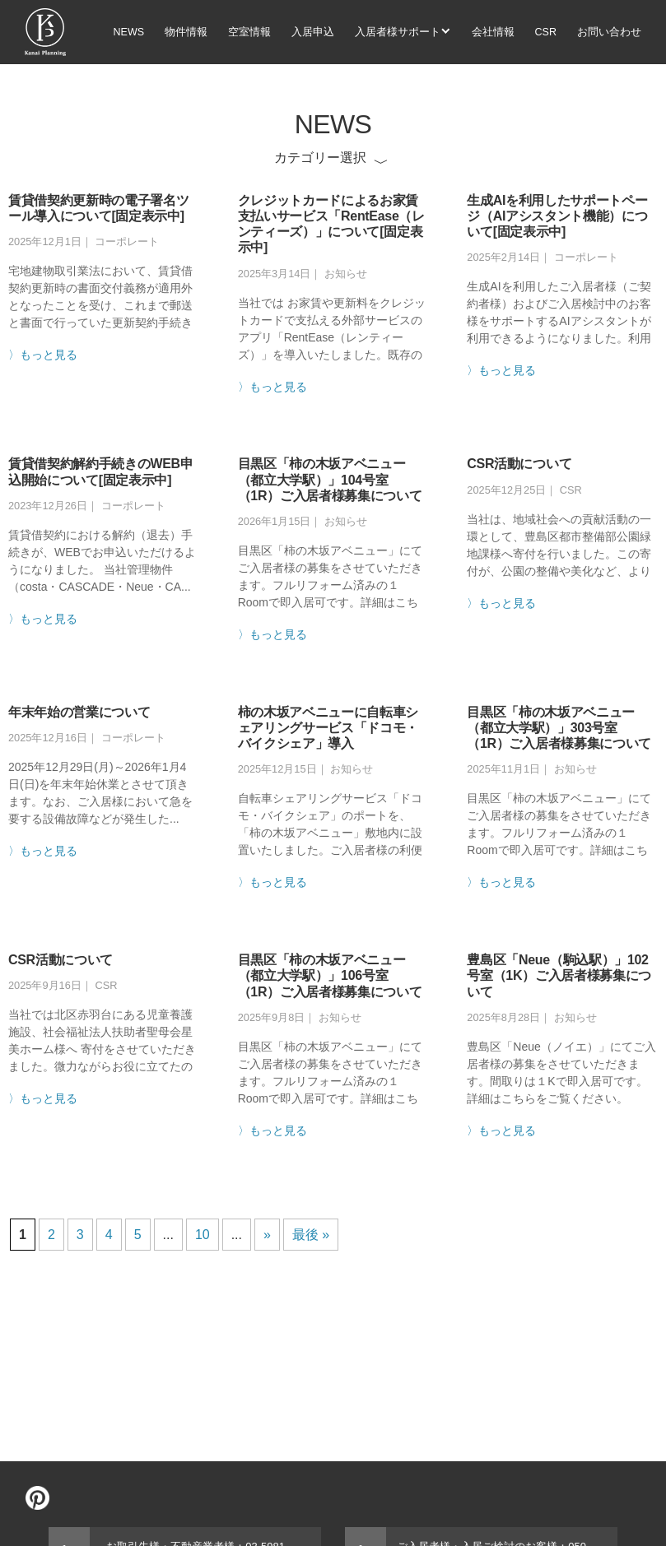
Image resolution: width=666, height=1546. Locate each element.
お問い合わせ (609, 32)
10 (202, 1235)
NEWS (129, 32)
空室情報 (249, 32)
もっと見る (48, 354)
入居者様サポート (397, 32)
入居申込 (312, 32)
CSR (546, 32)
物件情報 (186, 32)
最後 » (310, 1235)
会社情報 (493, 32)
